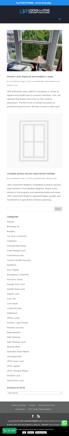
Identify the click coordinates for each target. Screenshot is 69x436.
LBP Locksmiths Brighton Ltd (30, 421)
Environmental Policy (47, 405)
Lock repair (12, 303)
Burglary (11, 231)
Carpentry (12, 241)
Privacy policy (41, 432)
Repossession (13, 332)
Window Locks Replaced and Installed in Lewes (30, 76)
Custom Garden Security (19, 260)
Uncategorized (14, 356)
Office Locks (13, 318)
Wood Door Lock (15, 380)
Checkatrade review (16, 245)
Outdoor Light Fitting (17, 322)
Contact (32, 405)
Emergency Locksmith (18, 274)
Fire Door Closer (15, 279)
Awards (10, 221)
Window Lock (12, 85)
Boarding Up (13, 226)
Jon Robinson (14, 81)
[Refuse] (66, 431)
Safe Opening (13, 337)
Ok (24, 432)
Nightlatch (12, 313)
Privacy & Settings (18, 405)
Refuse (30, 432)
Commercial (20, 409)
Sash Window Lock (52, 81)
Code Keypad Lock (16, 250)
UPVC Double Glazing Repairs (39, 409)
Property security (15, 327)
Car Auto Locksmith (16, 236)
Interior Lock (13, 294)
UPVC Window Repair (17, 371)
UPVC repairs (13, 366)
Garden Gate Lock (16, 289)
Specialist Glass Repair (18, 351)
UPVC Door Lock (15, 361)
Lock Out (11, 298)
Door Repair (13, 270)
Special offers (13, 346)
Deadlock (11, 265)
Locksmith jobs (38, 81)
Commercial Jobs (15, 255)
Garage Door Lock (16, 284)
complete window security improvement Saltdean (31, 173)
